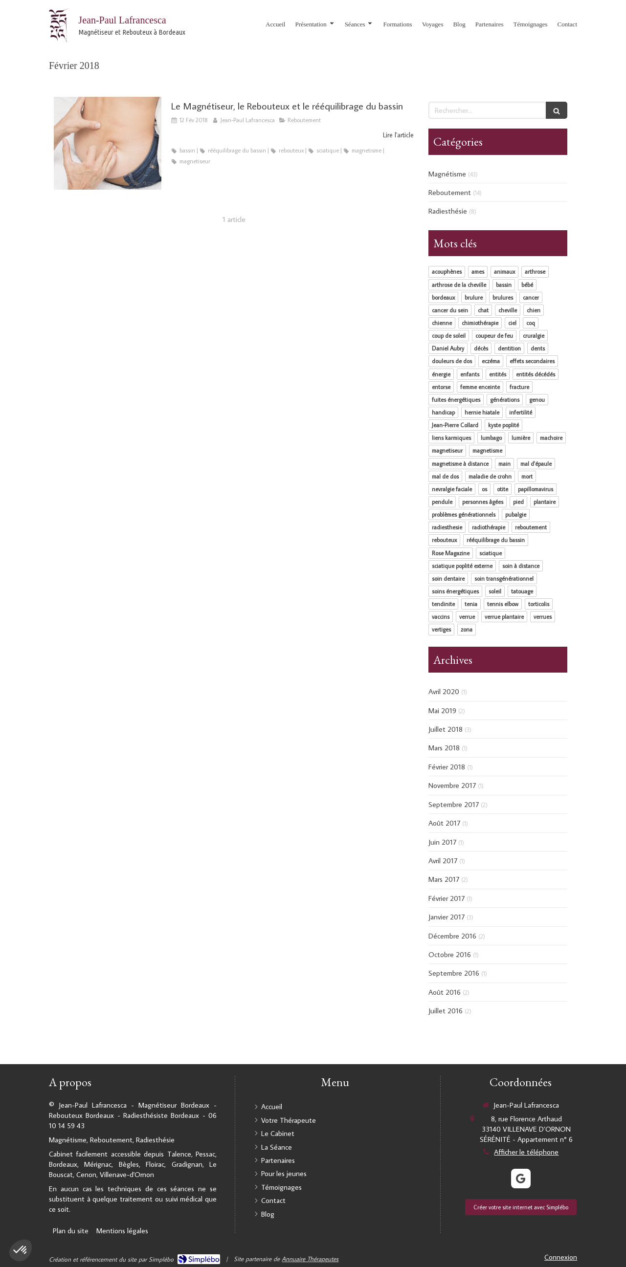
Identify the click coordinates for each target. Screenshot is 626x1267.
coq (530, 323)
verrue (467, 616)
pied (518, 501)
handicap (443, 412)
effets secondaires (532, 361)
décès (481, 348)
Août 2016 (444, 992)
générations (504, 399)
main (504, 463)
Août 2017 (444, 823)
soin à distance (520, 565)
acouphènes (447, 271)
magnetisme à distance (460, 463)
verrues (543, 616)
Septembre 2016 (453, 973)
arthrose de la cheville (459, 284)
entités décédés (535, 374)
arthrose (535, 271)
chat (483, 310)
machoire (551, 437)
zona (466, 629)
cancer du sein (450, 310)
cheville (507, 310)
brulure (474, 297)
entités (497, 374)
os (484, 489)
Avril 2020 (443, 691)
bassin (504, 284)
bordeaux (443, 297)
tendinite (443, 604)
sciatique (490, 553)
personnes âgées (482, 501)
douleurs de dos (452, 361)
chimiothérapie (480, 323)
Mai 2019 (442, 710)
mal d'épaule (536, 463)
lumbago (491, 437)
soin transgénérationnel (504, 578)
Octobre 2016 (449, 954)
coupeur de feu (494, 335)
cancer (531, 297)
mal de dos (445, 476)
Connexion (560, 1257)
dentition (509, 348)
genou (537, 399)
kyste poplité (503, 425)
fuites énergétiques (456, 399)
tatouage (522, 591)
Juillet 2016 (445, 1010)
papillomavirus (535, 489)
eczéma (491, 361)
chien (533, 310)
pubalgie (515, 514)
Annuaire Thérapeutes (310, 1259)
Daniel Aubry (448, 348)
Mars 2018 (444, 747)
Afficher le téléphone (526, 1152)
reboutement (531, 527)
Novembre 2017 (452, 785)
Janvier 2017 (446, 916)
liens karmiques (451, 437)
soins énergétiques (455, 591)
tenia (471, 604)
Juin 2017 (442, 842)
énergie (441, 374)
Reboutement (449, 192)
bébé (527, 284)
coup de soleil (449, 335)
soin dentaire (448, 578)
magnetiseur (447, 450)
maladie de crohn (490, 476)
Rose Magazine (451, 553)
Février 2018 (446, 766)
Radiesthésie (447, 211)
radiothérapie (488, 527)
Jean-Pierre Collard (455, 425)
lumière (521, 437)
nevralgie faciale (452, 489)
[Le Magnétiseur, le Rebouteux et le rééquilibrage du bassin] (107, 143)
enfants (469, 374)
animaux (504, 271)
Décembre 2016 (452, 935)
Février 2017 (446, 898)
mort (527, 476)
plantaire (545, 501)
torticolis (538, 604)
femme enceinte (480, 387)
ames (477, 271)
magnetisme (487, 450)
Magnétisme (447, 173)
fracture (519, 387)
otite (502, 489)
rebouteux (444, 540)
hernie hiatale (482, 412)
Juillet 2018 (445, 729)
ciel (512, 323)
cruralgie (533, 335)
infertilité (520, 412)
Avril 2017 (442, 860)
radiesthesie (447, 527)
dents (538, 348)
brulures (502, 297)
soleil (495, 591)
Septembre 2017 (453, 804)
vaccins (440, 616)
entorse (441, 387)
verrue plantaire (504, 616)
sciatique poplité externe (462, 565)
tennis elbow (502, 604)
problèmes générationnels (463, 514)
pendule (442, 501)
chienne (442, 323)
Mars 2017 (443, 879)
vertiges (441, 629)
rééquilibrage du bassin (496, 540)
